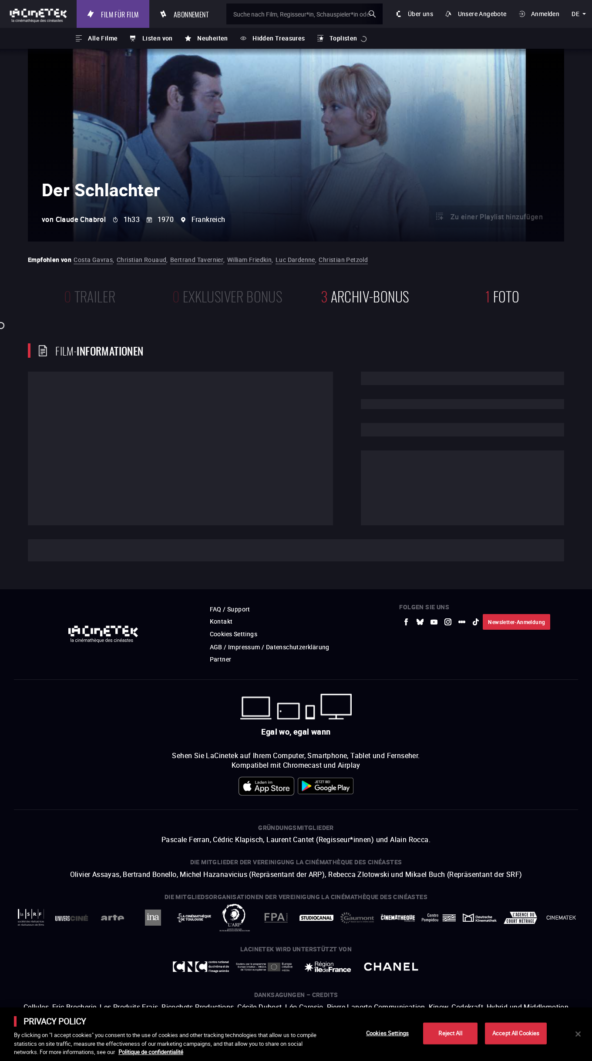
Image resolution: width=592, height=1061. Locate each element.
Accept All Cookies (515, 1033)
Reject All (450, 1033)
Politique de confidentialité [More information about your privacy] (150, 1052)
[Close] (578, 1034)
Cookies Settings (387, 1033)
